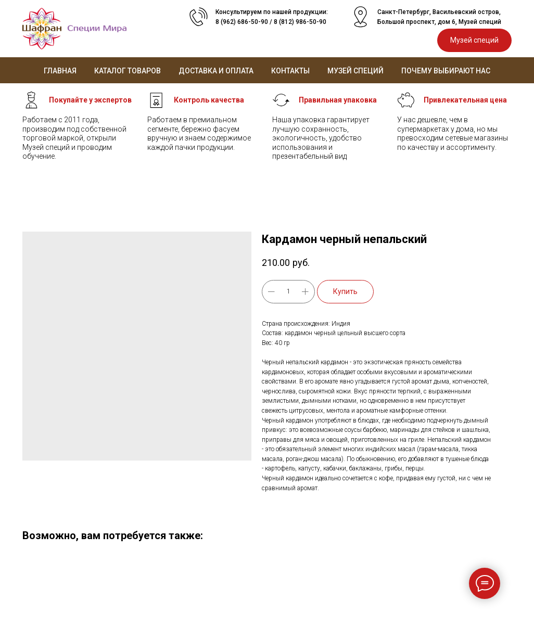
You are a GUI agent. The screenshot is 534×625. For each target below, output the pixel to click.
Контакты (290, 71)
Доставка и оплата (216, 71)
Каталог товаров (127, 71)
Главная (60, 71)
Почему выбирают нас (445, 71)
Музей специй (355, 71)
